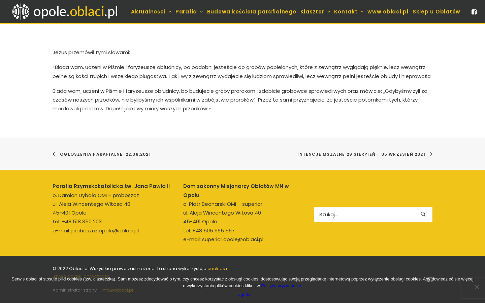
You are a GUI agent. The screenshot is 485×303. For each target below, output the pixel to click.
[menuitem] (151, 11)
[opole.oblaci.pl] (68, 11)
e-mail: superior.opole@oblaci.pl (223, 239)
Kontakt (348, 11)
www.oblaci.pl (388, 11)
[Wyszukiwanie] (373, 214)
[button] (474, 11)
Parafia (189, 11)
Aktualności (151, 11)
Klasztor (315, 11)
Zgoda (244, 294)
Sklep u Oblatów (436, 11)
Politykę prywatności (281, 285)
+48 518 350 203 (82, 221)
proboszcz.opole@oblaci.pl (105, 230)
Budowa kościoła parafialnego (251, 11)
